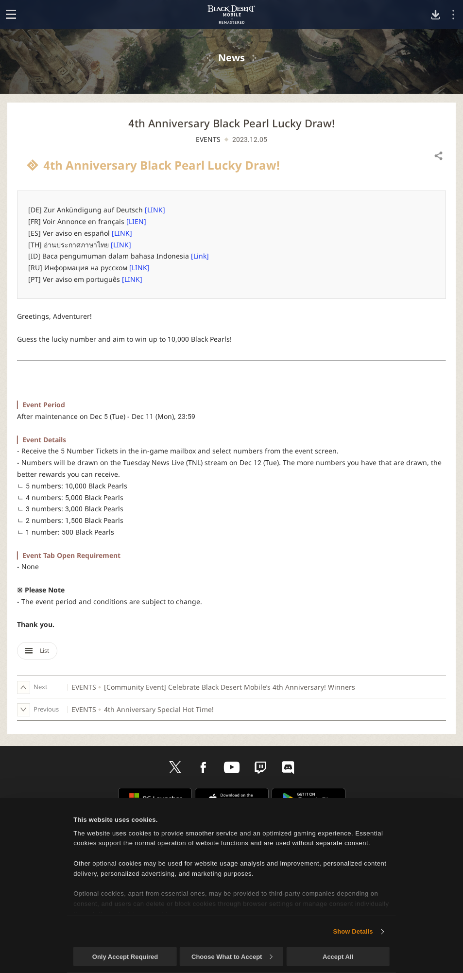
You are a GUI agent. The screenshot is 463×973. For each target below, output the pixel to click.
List (37, 650)
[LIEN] (136, 221)
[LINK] (155, 209)
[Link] (200, 256)
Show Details (353, 931)
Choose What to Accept (231, 956)
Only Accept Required (125, 956)
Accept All (338, 956)
